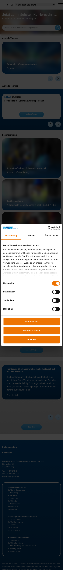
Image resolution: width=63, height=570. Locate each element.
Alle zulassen (31, 321)
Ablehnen (31, 339)
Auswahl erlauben (31, 330)
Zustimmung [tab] (11, 235)
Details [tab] (31, 235)
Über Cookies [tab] (51, 235)
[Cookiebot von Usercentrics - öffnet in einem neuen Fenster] (48, 228)
